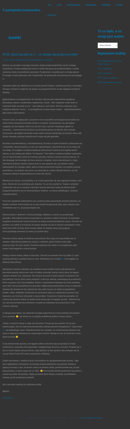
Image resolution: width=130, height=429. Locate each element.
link (62, 259)
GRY (49, 5)
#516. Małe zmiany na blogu (110, 82)
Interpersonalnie (23, 60)
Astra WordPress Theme (91, 418)
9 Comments (8, 60)
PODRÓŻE (101, 5)
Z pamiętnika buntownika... (23, 10)
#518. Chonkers (105, 73)
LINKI (57, 5)
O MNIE (113, 5)
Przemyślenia (37, 60)
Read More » (8, 398)
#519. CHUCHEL (105, 69)
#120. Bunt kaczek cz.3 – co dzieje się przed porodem (42, 54)
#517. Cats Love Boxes (108, 78)
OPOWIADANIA (71, 5)
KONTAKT (51, 15)
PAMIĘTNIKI (87, 5)
